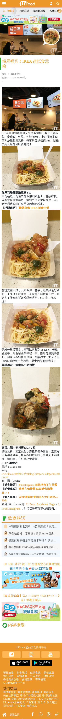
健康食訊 (35, 672)
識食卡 (41, 702)
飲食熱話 (22, 672)
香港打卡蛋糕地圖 (30, 695)
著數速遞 (8, 672)
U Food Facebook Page (40, 504)
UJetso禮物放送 (26, 699)
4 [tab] (38, 22)
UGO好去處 (10, 699)
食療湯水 (49, 676)
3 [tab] (33, 22)
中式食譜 (35, 676)
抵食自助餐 (39, 10)
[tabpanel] (31, 19)
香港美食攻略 (11, 679)
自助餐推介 (9, 692)
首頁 (4, 74)
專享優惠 (40, 679)
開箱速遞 (24, 10)
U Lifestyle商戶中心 (14, 682)
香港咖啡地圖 (50, 695)
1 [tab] (23, 22)
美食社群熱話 (11, 695)
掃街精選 (8, 676)
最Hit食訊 (8, 10)
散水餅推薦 (23, 692)
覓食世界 (54, 10)
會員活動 (27, 679)
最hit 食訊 (16, 74)
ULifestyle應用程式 (14, 702)
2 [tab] (28, 22)
